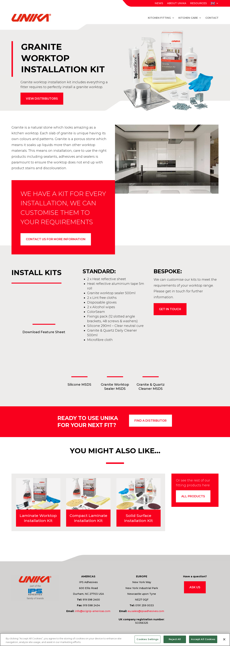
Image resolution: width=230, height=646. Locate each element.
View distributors (42, 98)
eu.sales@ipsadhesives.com (146, 612)
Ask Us (194, 588)
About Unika (176, 3)
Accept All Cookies (203, 639)
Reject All (175, 639)
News (159, 3)
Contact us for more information (56, 239)
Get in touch (170, 310)
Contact (211, 17)
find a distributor (150, 421)
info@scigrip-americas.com (92, 612)
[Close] (224, 639)
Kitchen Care (188, 17)
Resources (198, 3)
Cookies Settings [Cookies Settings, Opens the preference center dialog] (147, 639)
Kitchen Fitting (159, 17)
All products (193, 497)
